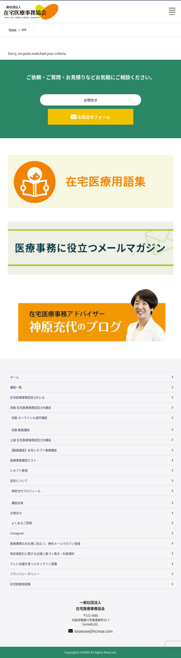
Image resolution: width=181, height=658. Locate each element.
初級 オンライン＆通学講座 (29, 418)
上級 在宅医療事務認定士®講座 (30, 440)
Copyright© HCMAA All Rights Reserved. (90, 652)
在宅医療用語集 (20, 584)
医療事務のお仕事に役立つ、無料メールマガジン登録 (45, 543)
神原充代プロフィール (26, 491)
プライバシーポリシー (24, 574)
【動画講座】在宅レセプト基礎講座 (33, 450)
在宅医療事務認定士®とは (27, 397)
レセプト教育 (19, 470)
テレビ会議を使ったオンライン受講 (33, 564)
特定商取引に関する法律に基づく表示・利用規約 (42, 553)
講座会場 (17, 503)
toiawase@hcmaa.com (93, 631)
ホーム (14, 377)
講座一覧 (16, 387)
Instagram (17, 533)
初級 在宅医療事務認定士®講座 (30, 408)
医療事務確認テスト (23, 460)
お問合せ (16, 513)
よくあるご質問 (21, 523)
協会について (19, 481)
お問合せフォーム (94, 117)
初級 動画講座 (20, 430)
